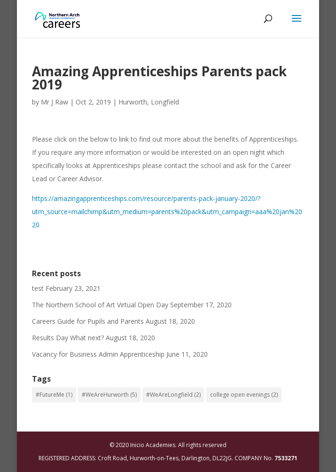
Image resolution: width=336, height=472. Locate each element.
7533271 (285, 458)
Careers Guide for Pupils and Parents (88, 321)
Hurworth (132, 101)
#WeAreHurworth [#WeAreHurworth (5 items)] (109, 395)
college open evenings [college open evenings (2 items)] (244, 395)
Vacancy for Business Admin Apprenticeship (98, 354)
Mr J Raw (54, 101)
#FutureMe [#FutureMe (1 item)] (54, 395)
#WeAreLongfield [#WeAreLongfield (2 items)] (173, 395)
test (38, 288)
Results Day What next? (68, 337)
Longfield (165, 101)
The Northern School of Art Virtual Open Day (100, 304)
